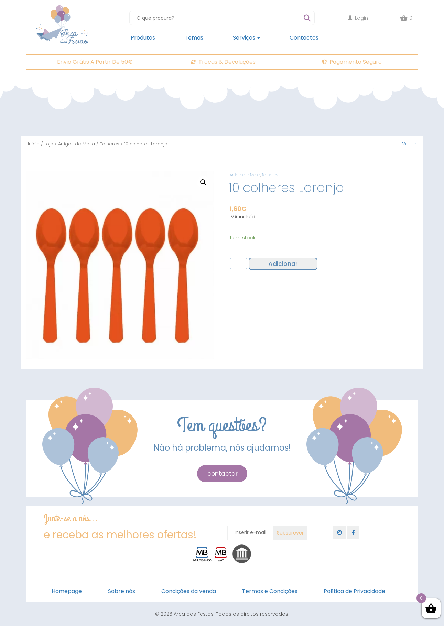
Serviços (246, 38)
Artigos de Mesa (76, 144)
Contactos (304, 38)
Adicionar (283, 263)
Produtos (143, 38)
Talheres (109, 144)
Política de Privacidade (354, 591)
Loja (48, 144)
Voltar (409, 143)
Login (358, 17)
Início (34, 144)
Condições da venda (188, 591)
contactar (222, 474)
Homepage (67, 591)
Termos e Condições (269, 591)
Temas (194, 38)
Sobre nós (121, 591)
